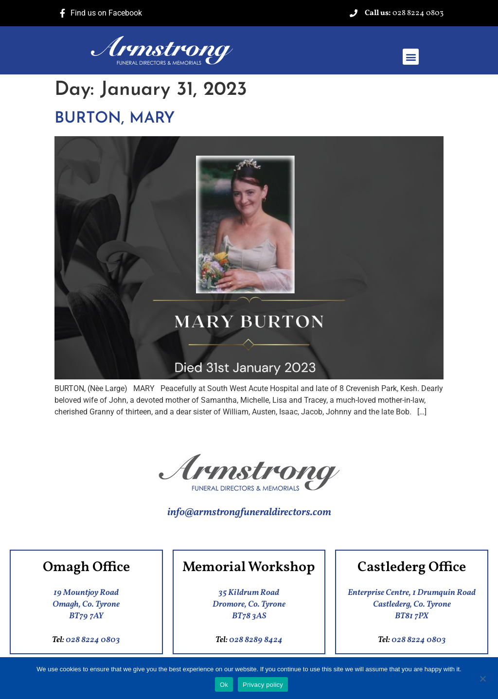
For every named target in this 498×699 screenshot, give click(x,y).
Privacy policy (263, 684)
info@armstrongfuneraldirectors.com (249, 512)
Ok (224, 684)
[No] (482, 677)
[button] (411, 57)
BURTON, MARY (114, 118)
